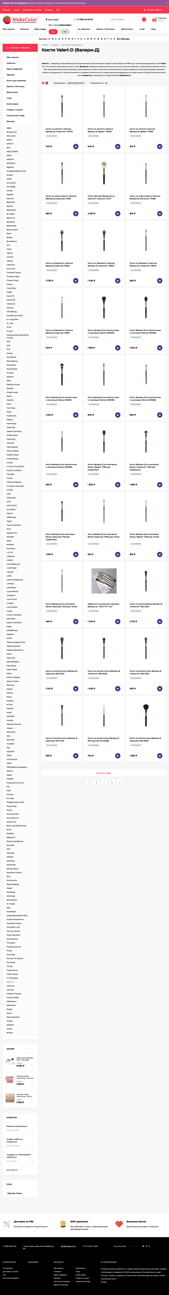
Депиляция (80, 1268)
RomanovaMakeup (15, 841)
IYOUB (9, 478)
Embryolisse (12, 369)
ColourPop (11, 288)
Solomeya (11, 896)
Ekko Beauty (12, 361)
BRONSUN (11, 210)
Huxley (10, 463)
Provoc (9, 810)
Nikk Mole (11, 732)
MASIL (9, 627)
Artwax (10, 191)
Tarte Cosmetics (13, 935)
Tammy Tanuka (13, 931)
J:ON (9, 494)
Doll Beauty (12, 312)
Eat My (9, 353)
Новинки (57, 1271)
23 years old (12, 132)
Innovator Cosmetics (15, 486)
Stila (8, 908)
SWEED (10, 857)
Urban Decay (12, 974)
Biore (9, 233)
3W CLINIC (11, 136)
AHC (8, 148)
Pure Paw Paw (13, 814)
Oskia (9, 763)
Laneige (10, 584)
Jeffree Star (11, 517)
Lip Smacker (12, 607)
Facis (9, 404)
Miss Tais (10, 685)
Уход (78, 1271)
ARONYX (10, 159)
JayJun (10, 513)
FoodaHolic (12, 416)
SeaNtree (11, 861)
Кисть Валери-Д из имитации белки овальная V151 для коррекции (60, 537)
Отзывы (48, 10)
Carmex (10, 257)
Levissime (11, 595)
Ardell (9, 179)
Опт (58, 10)
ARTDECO (11, 163)
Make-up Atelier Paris (16, 642)
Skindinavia (12, 880)
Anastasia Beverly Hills (16, 171)
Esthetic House (13, 384)
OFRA (9, 755)
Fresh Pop (11, 427)
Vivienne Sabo (13, 997)
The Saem (11, 943)
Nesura (10, 728)
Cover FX (10, 296)
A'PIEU (9, 140)
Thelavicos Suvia (14, 947)
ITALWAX (10, 474)
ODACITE (11, 751)
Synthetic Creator (14, 923)
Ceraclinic (11, 265)
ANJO (9, 155)
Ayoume (10, 198)
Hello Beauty (12, 447)
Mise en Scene (13, 681)
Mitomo (10, 693)
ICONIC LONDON (14, 470)
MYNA (9, 638)
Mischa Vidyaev (13, 677)
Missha (10, 689)
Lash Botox (11, 587)
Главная (6, 10)
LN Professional (13, 564)
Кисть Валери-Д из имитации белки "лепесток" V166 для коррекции (144, 467)
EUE (8, 345)
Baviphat (11, 222)
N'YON (9, 705)
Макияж (57, 1278)
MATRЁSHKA (12, 630)
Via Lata (10, 990)
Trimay (10, 966)
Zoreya (9, 1021)
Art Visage (11, 187)
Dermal (10, 308)
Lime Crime (12, 599)
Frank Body (11, 423)
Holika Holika (12, 455)
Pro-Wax (10, 798)
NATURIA (10, 716)
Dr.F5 (9, 327)
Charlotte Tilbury (14, 272)
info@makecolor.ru (68, 1246)
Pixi (8, 787)
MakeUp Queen (13, 646)
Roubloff (10, 845)
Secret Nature (12, 869)
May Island (11, 666)
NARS (9, 712)
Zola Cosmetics (13, 1017)
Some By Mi (12, 900)
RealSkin (10, 833)
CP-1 (8, 245)
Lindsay (10, 603)
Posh (9, 791)
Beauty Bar (11, 226)
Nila (8, 736)
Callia (9, 249)
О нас (16, 10)
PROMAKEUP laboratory (17, 767)
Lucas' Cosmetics (14, 615)
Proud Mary (12, 806)
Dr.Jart (10, 331)
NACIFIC (10, 708)
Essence (10, 377)
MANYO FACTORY (14, 623)
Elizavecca (11, 365)
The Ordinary (12, 939)
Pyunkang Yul (13, 818)
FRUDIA (10, 400)
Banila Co (11, 218)
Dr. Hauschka (12, 319)
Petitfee (10, 779)
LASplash (11, 556)
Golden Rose (12, 435)
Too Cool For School (15, 958)
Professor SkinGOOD (15, 802)
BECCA (10, 206)
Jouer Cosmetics (14, 525)
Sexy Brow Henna (14, 872)
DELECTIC (11, 300)
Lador (9, 576)
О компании (8, 1268)
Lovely (9, 611)
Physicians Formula (15, 783)
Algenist (10, 167)
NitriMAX (10, 740)
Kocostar (10, 537)
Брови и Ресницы (61, 1285)
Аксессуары (81, 1275)
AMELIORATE (12, 151)
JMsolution (11, 498)
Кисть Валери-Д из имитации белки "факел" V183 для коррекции (102, 467)
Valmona (10, 986)
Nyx (8, 748)
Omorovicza (12, 759)
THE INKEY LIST (13, 927)
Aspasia (10, 194)
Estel (9, 380)
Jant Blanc (11, 509)
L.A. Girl (10, 552)
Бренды (54, 45)
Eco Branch (11, 357)
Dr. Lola (10, 323)
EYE (8, 349)
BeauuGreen (12, 230)
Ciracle (9, 284)
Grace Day (11, 439)
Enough (10, 373)
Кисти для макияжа (62, 1281)
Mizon (9, 697)
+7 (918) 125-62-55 (85, 19)
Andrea (10, 175)
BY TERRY (11, 214)
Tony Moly (11, 955)
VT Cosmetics (12, 978)
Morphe (10, 701)
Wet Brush (11, 1005)
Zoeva (9, 1013)
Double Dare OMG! (15, 315)
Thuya (9, 951)
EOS (8, 341)
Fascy (9, 412)
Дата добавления (75, 83)
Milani (9, 673)
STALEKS (10, 853)
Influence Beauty (14, 482)
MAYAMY (10, 634)
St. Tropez (11, 904)
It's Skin (10, 490)
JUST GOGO (12, 505)
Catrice (10, 261)
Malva (9, 654)
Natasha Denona (14, 724)
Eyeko (9, 396)
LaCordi (10, 572)
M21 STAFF (11, 619)
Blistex (9, 237)
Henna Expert (13, 451)
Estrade (10, 388)
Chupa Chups (12, 280)
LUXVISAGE (12, 568)
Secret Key (11, 865)
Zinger (9, 1009)
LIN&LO (10, 560)
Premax (10, 794)
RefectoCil (11, 837)
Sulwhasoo (11, 911)
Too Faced (11, 962)
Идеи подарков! (60, 1275)
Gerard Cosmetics (14, 431)
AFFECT (10, 144)
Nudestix (10, 744)
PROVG (10, 771)
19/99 (9, 128)
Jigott (9, 521)
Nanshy (10, 720)
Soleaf (9, 888)
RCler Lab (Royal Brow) (16, 826)
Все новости (15, 1170)
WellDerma (12, 1001)
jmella (9, 1029)
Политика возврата (11, 1278)
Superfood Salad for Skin (17, 915)
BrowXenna (12, 241)
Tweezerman (12, 970)
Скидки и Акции (82, 1278)
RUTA (9, 830)
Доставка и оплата (32, 10)
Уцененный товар (83, 1281)
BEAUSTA (11, 202)
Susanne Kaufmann (15, 919)
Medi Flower (12, 669)
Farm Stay (11, 408)
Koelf (9, 541)
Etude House (12, 392)
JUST (9, 502)
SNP (8, 849)
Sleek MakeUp (13, 884)
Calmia (10, 253)
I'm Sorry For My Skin (15, 466)
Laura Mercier (12, 591)
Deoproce (11, 304)
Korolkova (11, 548)
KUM (9, 529)
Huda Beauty (12, 459)
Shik (8, 876)
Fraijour (10, 420)
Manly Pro (11, 658)
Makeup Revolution (15, 650)
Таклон (19, 1193)
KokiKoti (10, 544)
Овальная (11, 1193)
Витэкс (10, 1033)
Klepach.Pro (12, 533)
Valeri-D (10, 982)
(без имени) (58, 1268)
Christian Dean (13, 276)
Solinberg (11, 892)
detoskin (10, 1025)
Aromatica (11, 183)
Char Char (11, 269)
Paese (9, 775)
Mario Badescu (13, 662)
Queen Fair (11, 822)
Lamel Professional (15, 580)
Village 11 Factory (14, 994)
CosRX (9, 292)
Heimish (10, 443)
